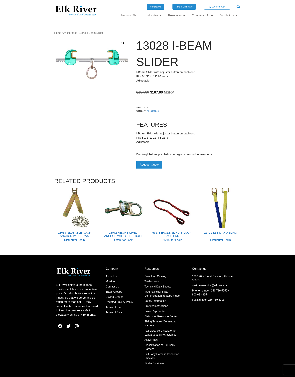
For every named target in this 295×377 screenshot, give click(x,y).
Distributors (228, 15)
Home (57, 32)
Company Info (202, 15)
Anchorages (70, 32)
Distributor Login (74, 240)
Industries (153, 15)
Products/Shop (130, 15)
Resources (176, 15)
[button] (238, 6)
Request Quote (149, 164)
